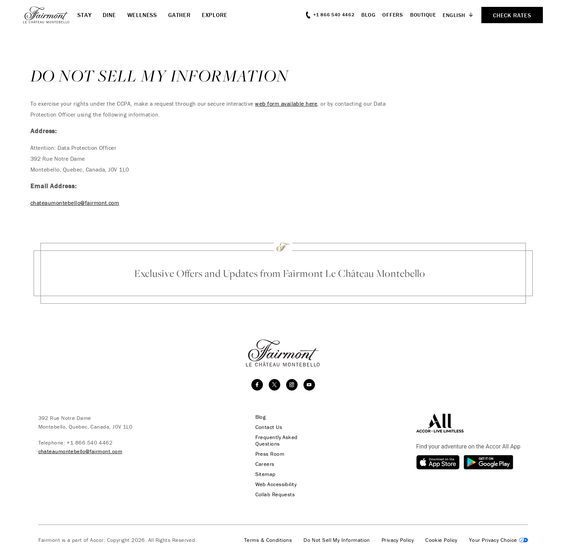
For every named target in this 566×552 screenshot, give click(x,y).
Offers (392, 14)
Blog (368, 14)
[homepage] (50, 15)
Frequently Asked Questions (276, 440)
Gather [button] (179, 14)
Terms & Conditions (268, 540)
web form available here (286, 103)
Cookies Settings (498, 540)
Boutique (423, 14)
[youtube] (309, 385)
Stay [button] (84, 14)
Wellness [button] (142, 14)
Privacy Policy (398, 540)
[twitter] (274, 385)
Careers (265, 464)
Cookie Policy (441, 540)
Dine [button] (109, 14)
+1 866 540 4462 (89, 442)
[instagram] (292, 385)
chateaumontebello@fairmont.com (74, 202)
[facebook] (257, 385)
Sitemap (265, 474)
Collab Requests (275, 494)
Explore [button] (214, 14)
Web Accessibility (276, 484)
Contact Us (268, 427)
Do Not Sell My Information (336, 540)
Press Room (270, 454)
